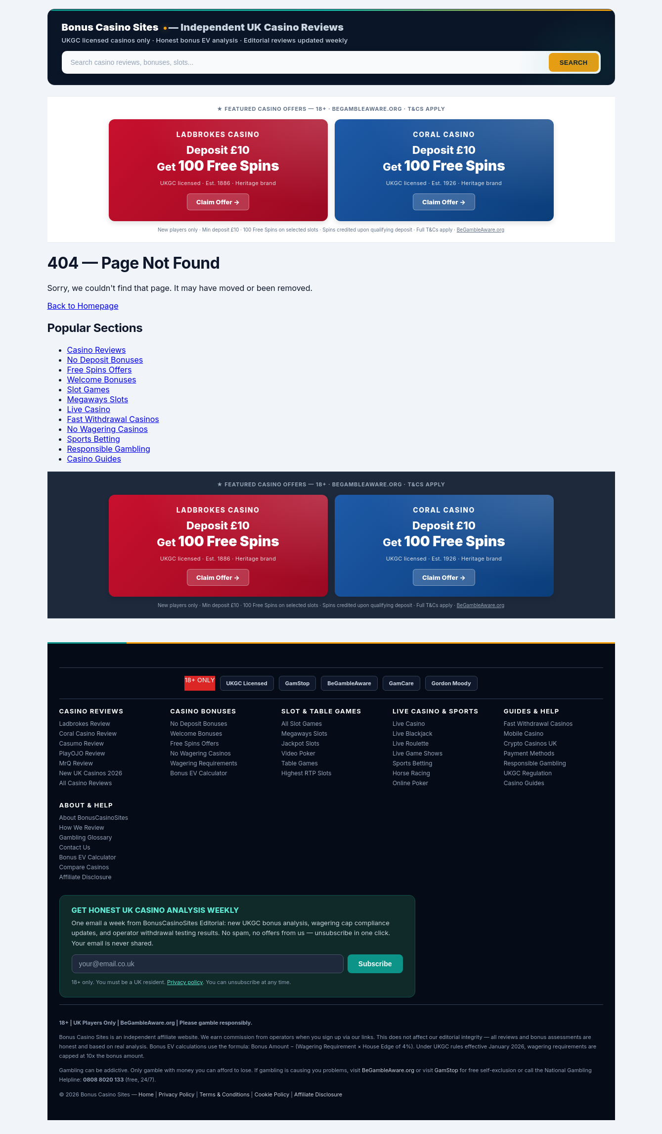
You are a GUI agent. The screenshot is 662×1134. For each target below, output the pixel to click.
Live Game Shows (417, 753)
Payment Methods (529, 753)
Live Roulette (411, 743)
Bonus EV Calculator (198, 773)
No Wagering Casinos (107, 429)
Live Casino (88, 409)
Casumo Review (81, 743)
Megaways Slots (98, 399)
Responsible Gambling (108, 449)
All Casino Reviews (85, 783)
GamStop (297, 683)
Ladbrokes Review (84, 723)
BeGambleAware (349, 683)
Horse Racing (411, 773)
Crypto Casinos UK (530, 743)
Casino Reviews (96, 350)
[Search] (306, 62)
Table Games (299, 763)
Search (574, 62)
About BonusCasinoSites (94, 817)
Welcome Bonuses (101, 379)
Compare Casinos (84, 867)
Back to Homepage (83, 306)
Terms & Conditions (224, 1094)
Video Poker (298, 753)
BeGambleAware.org (480, 230)
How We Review (81, 827)
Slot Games (88, 389)
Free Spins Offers (99, 370)
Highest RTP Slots (306, 773)
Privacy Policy (177, 1094)
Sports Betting (93, 439)
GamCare (401, 683)
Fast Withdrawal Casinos (113, 419)
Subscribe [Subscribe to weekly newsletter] (375, 964)
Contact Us (74, 847)
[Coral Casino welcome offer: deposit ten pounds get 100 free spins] (444, 170)
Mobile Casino (524, 733)
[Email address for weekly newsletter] (208, 963)
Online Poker (410, 783)
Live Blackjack (413, 733)
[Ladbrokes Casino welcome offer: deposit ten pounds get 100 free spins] (218, 170)
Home (146, 1094)
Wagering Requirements (203, 763)
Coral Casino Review (88, 733)
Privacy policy (185, 982)
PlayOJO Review (82, 753)
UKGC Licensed (246, 683)
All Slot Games (301, 723)
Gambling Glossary (85, 837)
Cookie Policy (272, 1094)
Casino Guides (94, 459)
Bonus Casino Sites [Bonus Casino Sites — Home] (110, 27)
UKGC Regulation (528, 773)
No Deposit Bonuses (105, 360)
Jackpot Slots (300, 743)
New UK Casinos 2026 (91, 773)
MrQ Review (76, 763)
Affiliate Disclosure (85, 877)
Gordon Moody (451, 683)
